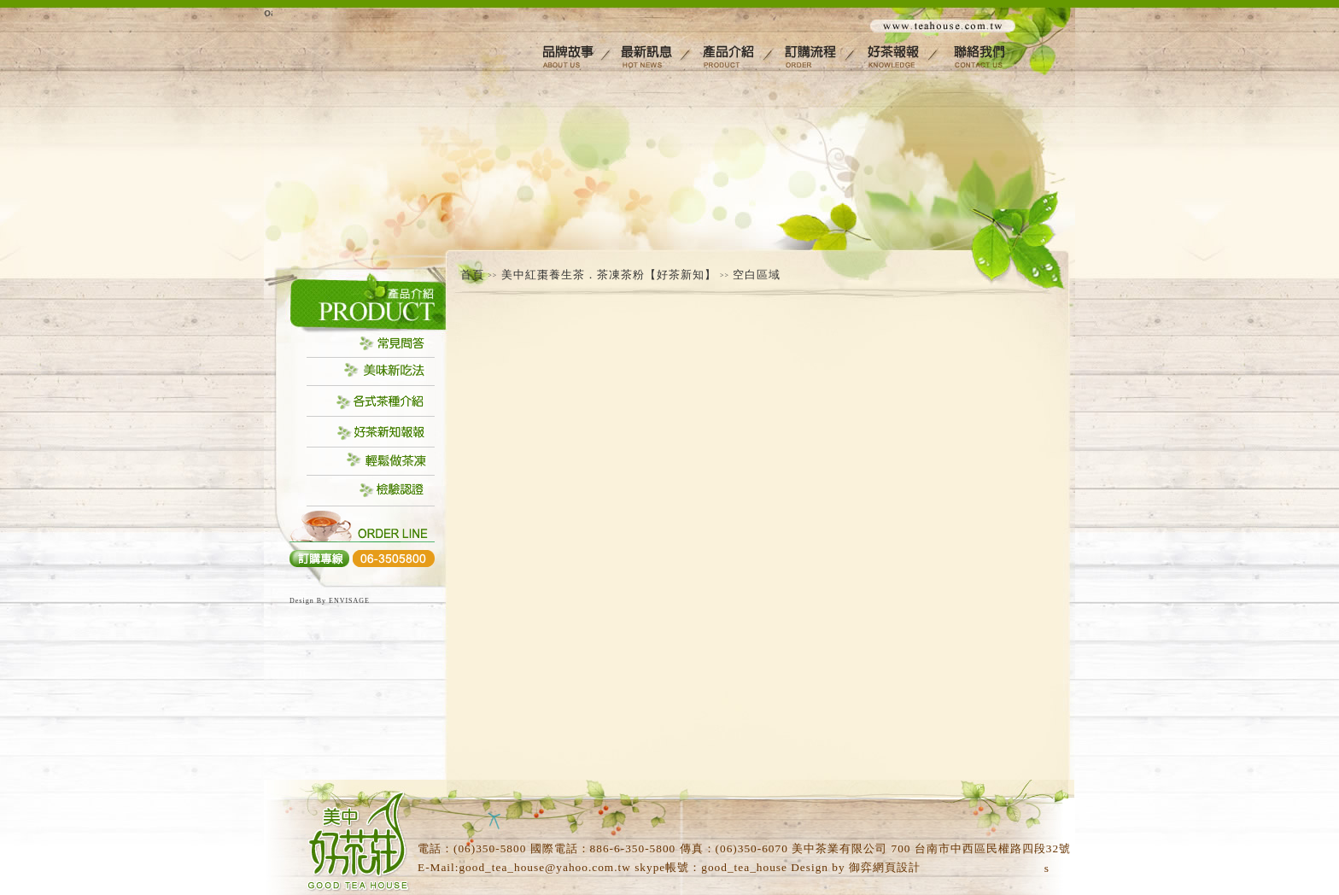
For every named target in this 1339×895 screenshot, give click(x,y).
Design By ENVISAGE (329, 601)
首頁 (472, 274)
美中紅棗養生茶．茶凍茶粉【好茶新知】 (608, 274)
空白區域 (757, 274)
